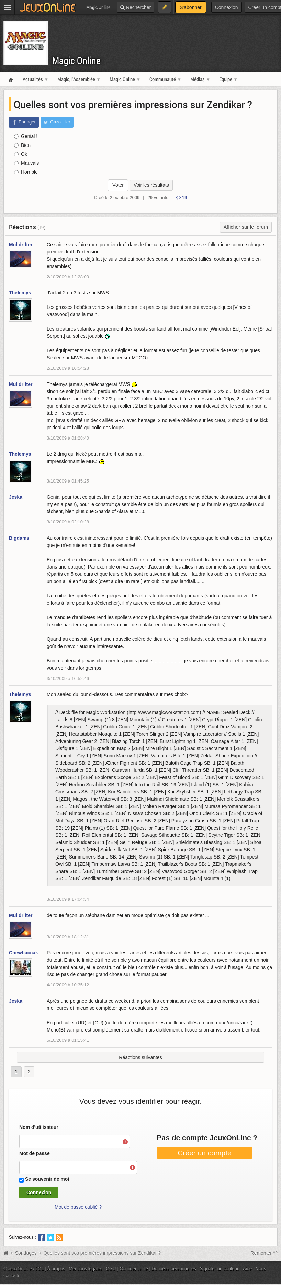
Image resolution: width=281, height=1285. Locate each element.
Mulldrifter (20, 244)
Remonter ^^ (264, 1253)
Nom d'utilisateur (38, 1127)
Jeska (15, 497)
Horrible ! (27, 172)
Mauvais (26, 163)
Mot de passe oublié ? (78, 1207)
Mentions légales (85, 1268)
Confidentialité (134, 1268)
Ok (20, 154)
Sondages (26, 1253)
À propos (56, 1268)
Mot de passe (34, 1153)
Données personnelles (173, 1268)
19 (181, 197)
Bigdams (19, 538)
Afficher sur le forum (246, 227)
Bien (22, 145)
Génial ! (25, 136)
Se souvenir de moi (47, 1179)
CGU (111, 1268)
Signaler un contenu (219, 1268)
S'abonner (190, 7)
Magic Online (76, 60)
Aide (247, 1268)
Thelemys (20, 292)
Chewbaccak (23, 952)
